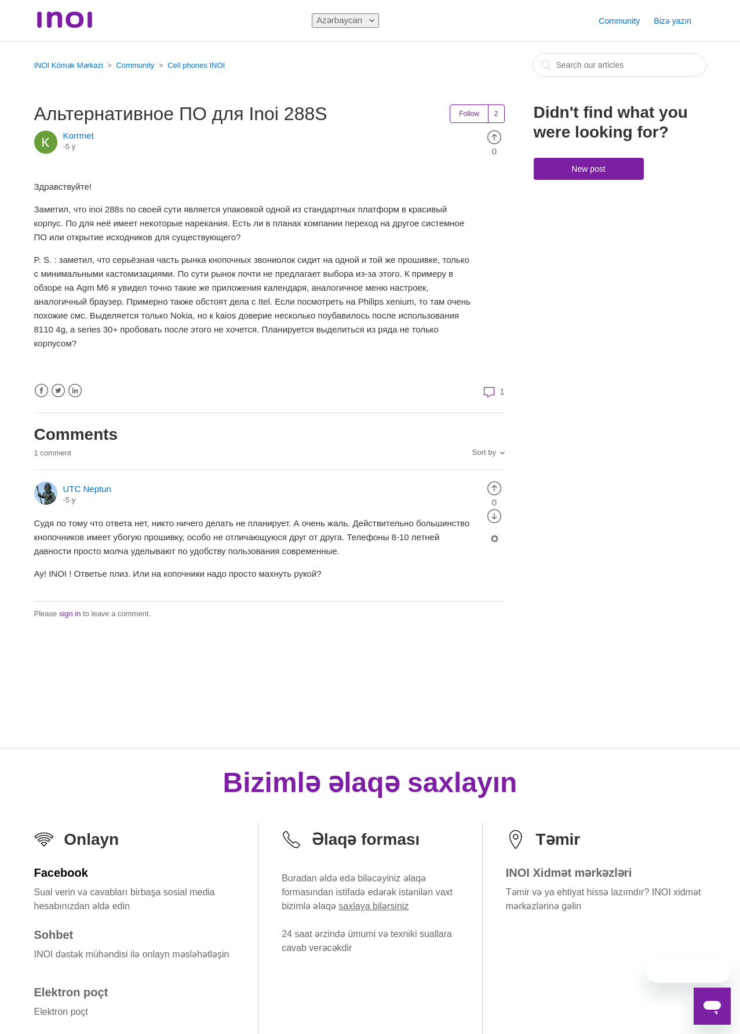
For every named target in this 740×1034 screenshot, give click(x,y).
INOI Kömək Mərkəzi (68, 65)
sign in (70, 613)
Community (619, 21)
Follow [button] (469, 114)
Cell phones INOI (196, 65)
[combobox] (619, 65)
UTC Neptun (87, 489)
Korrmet (78, 135)
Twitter (58, 391)
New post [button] (588, 168)
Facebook (41, 391)
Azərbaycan (340, 20)
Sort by (484, 452)
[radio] (494, 137)
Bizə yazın (672, 21)
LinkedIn (75, 391)
